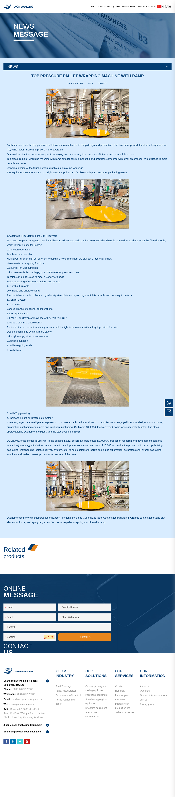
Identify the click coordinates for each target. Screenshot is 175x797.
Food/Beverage (63, 729)
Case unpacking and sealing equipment (95, 731)
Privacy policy (147, 755)
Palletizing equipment (96, 739)
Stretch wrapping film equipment (96, 748)
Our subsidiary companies (153, 742)
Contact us (151, 6)
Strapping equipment (96, 757)
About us (141, 6)
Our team (145, 735)
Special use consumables (92, 766)
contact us (137, 679)
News (132, 6)
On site (118, 729)
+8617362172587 (155, 652)
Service (125, 6)
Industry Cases (113, 6)
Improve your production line (122, 751)
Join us (143, 749)
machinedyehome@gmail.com (146, 664)
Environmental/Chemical (68, 742)
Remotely (120, 735)
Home (93, 6)
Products (101, 6)
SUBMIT (85, 683)
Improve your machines (127, 742)
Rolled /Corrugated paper (65, 751)
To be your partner (124, 759)
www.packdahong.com (22, 747)
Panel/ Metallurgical (66, 735)
